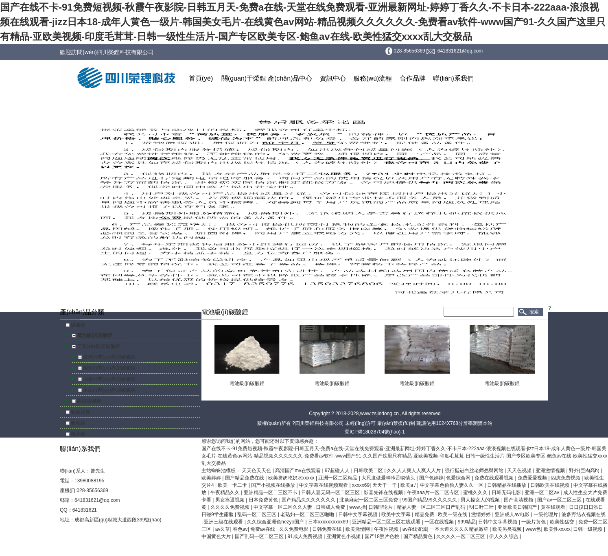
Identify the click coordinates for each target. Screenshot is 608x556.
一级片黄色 (534, 522)
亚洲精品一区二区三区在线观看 (387, 522)
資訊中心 (333, 78)
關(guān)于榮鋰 (243, 78)
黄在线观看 (553, 507)
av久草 (222, 529)
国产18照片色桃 (383, 536)
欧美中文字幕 (396, 514)
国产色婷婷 (431, 478)
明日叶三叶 (482, 507)
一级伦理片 (546, 514)
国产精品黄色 (418, 536)
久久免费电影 (294, 529)
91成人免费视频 (306, 536)
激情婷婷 (481, 514)
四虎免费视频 (566, 478)
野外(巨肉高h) (585, 470)
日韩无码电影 (507, 492)
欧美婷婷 (211, 478)
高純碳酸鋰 (89, 401)
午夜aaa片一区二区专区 (433, 492)
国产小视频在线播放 (273, 485)
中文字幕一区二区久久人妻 (283, 507)
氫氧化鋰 (80, 412)
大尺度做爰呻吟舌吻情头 (388, 478)
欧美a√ (408, 485)
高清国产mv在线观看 (298, 470)
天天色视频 (520, 470)
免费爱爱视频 (533, 478)
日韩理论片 (381, 507)
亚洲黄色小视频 (344, 536)
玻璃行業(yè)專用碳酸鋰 (109, 357)
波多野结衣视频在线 (584, 514)
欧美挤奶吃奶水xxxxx (292, 478)
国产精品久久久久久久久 (309, 500)
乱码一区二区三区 (257, 514)
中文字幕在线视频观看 (324, 485)
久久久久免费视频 (230, 507)
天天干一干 (385, 485)
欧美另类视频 (507, 529)
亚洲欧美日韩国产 (518, 507)
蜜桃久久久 (476, 492)
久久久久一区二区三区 (461, 536)
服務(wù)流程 (372, 78)
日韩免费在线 (327, 529)
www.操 (357, 507)
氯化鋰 (78, 423)
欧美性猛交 (562, 522)
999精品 (467, 522)
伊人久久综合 (504, 536)
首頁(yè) (201, 78)
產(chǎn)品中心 (290, 78)
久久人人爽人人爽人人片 (414, 470)
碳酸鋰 (78, 325)
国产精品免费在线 (245, 478)
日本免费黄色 (264, 500)
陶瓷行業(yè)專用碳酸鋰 (109, 368)
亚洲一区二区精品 (338, 478)
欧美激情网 (358, 529)
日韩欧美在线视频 (550, 485)
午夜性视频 (387, 529)
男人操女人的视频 (481, 500)
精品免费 (425, 514)
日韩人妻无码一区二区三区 (331, 492)
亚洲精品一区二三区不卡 (271, 492)
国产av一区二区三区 (560, 500)
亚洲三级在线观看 (224, 522)
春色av (240, 529)
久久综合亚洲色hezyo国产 (276, 522)
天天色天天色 (257, 470)
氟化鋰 (78, 434)
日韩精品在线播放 (507, 485)
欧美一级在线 (453, 514)
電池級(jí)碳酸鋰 (94, 335)
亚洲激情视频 (551, 470)
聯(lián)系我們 (453, 78)
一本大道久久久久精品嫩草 (460, 529)
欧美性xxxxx (557, 529)
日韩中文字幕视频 (358, 514)
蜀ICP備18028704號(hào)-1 (375, 432)
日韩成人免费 (331, 507)
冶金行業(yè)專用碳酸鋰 (109, 379)
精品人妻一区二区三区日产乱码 (431, 507)
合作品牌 (413, 78)
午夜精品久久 (225, 492)
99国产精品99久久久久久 (430, 500)
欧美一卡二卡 (233, 485)
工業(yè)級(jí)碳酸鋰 (98, 346)
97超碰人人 (338, 470)
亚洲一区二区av (542, 492)
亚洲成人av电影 (513, 514)
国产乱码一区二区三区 (260, 536)
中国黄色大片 (216, 536)
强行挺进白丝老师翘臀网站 (475, 470)
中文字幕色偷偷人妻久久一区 (452, 485)
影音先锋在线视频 (384, 492)
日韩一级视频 (588, 529)
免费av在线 (263, 529)
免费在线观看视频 (495, 478)
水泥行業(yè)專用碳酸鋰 (109, 390)
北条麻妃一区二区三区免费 (369, 500)
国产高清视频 (519, 500)
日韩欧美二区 (369, 470)
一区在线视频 (439, 522)
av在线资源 (414, 529)
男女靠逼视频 (230, 500)
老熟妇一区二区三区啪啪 (307, 514)
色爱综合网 (459, 478)
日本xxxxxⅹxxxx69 (329, 522)
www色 (533, 529)
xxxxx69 (361, 485)
